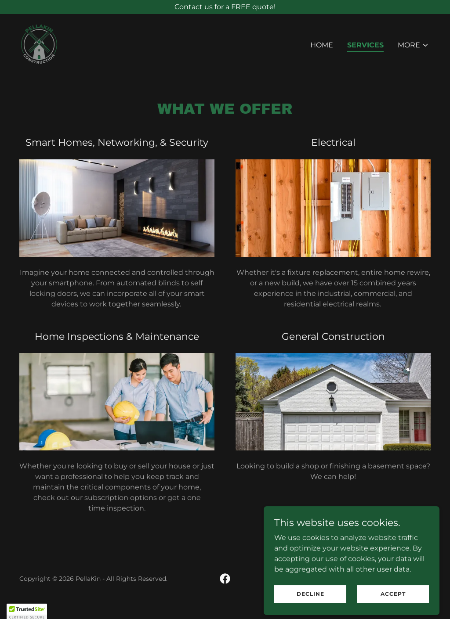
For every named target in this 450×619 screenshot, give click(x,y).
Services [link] (365, 45)
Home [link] (321, 45)
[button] (413, 45)
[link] (39, 44)
